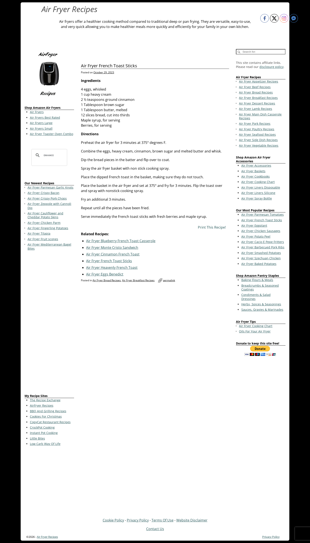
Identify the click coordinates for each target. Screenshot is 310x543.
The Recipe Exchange (45, 400)
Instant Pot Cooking (44, 433)
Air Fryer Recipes (70, 9)
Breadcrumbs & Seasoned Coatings (260, 287)
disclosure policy (271, 67)
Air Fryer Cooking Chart (258, 182)
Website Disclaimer (192, 520)
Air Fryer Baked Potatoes (258, 264)
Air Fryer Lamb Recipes (255, 109)
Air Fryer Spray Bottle (256, 198)
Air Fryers (37, 112)
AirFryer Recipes (41, 405)
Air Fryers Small (41, 128)
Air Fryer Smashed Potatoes (261, 253)
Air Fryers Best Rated (45, 117)
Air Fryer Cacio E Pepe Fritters (262, 242)
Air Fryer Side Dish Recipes (258, 140)
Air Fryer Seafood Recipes (257, 134)
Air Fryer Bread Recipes (107, 280)
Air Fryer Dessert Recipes (257, 103)
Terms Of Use (163, 520)
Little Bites (37, 438)
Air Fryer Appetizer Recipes (258, 81)
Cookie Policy (113, 520)
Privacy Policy (138, 520)
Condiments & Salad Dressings (256, 297)
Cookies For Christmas (46, 416)
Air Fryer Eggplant (254, 225)
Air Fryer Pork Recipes (254, 124)
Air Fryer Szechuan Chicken (261, 258)
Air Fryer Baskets (253, 171)
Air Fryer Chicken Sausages (260, 231)
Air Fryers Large (41, 123)
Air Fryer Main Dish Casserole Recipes (260, 116)
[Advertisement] (49, 323)
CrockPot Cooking (42, 427)
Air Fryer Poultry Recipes (256, 129)
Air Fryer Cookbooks (255, 176)
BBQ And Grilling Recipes (48, 411)
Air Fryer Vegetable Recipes (258, 145)
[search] (49, 155)
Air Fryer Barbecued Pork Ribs (262, 247)
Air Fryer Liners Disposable (260, 187)
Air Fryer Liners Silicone (258, 193)
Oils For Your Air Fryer (255, 331)
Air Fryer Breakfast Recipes (138, 280)
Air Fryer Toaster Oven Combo (51, 134)
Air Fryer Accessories (256, 165)
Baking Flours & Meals (257, 280)
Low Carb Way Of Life (45, 444)
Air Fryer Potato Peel (255, 236)
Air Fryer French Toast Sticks (261, 220)
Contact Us (155, 528)
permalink (169, 280)
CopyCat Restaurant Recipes (50, 422)
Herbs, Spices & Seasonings (261, 304)
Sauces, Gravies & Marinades (262, 310)
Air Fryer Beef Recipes (255, 87)
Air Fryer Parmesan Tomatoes (262, 214)
